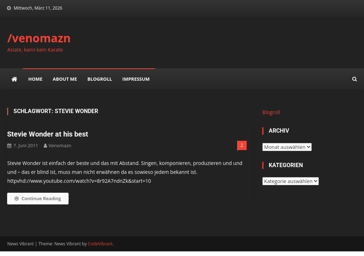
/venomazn (39, 38)
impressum (136, 79)
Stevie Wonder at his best (47, 134)
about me (65, 79)
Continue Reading (38, 198)
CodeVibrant (100, 244)
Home (35, 79)
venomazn (60, 145)
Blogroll (99, 79)
